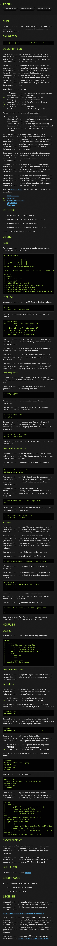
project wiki (16, 190)
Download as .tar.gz (27, 8)
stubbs (28, 873)
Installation (13, 196)
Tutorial (11, 198)
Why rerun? (12, 203)
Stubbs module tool (15, 200)
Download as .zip (10, 8)
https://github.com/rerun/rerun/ (33, 939)
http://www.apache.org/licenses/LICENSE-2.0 (23, 913)
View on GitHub (44, 8)
